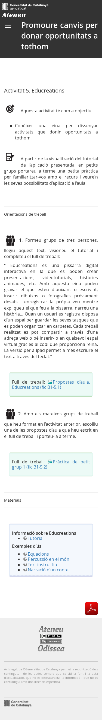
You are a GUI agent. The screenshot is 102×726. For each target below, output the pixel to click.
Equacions (38, 554)
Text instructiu (42, 565)
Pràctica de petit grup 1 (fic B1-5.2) (51, 464)
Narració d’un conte (48, 570)
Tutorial (36, 538)
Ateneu (14, 15)
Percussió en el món (48, 559)
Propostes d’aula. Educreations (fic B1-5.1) (51, 384)
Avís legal (10, 669)
